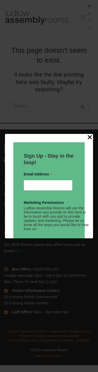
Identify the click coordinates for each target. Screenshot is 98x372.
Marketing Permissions (44, 202)
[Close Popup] (90, 137)
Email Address (38, 174)
